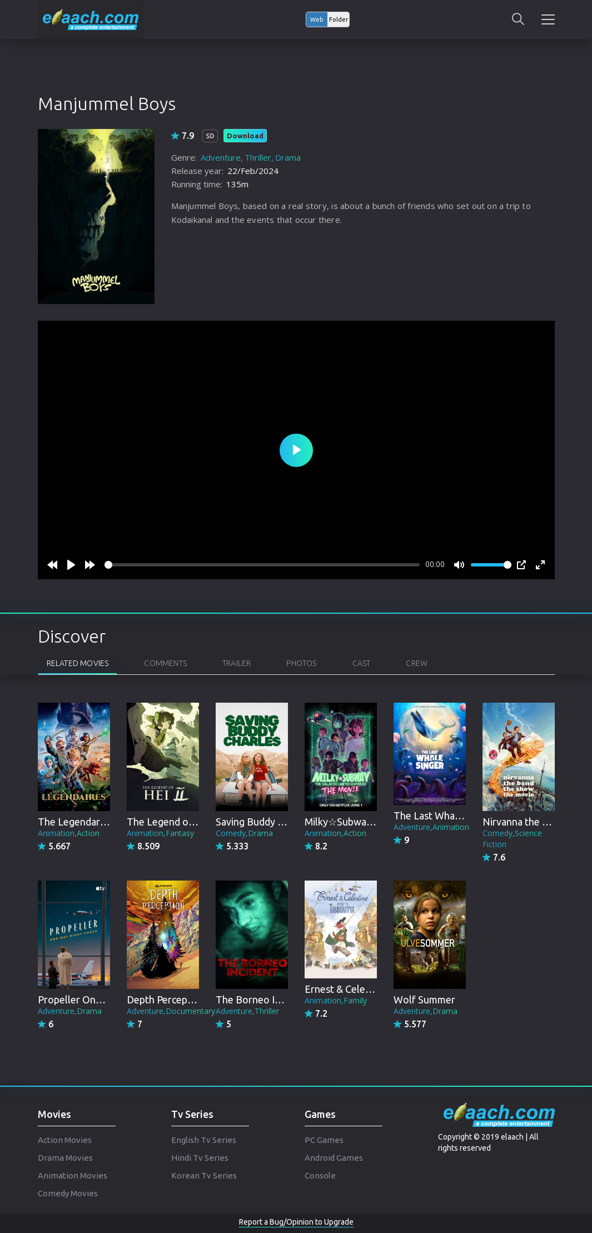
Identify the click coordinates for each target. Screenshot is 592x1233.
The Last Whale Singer (444, 815)
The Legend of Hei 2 (172, 821)
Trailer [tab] (236, 663)
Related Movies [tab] (78, 663)
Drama (288, 157)
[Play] (71, 565)
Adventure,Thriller (247, 1011)
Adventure (221, 157)
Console (320, 1175)
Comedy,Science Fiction (512, 838)
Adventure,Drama (70, 1011)
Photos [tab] (301, 663)
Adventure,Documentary (171, 1011)
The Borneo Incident (261, 999)
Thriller (258, 157)
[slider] (262, 564)
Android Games (334, 1157)
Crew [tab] (416, 663)
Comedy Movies (68, 1193)
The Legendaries (75, 821)
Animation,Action (69, 833)
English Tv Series (203, 1140)
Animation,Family (336, 1000)
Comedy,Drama (244, 833)
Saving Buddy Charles (263, 821)
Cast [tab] (361, 663)
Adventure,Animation (431, 827)
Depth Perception (166, 999)
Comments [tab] (165, 663)
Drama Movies (65, 1157)
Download (245, 136)
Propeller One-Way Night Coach (109, 999)
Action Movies (65, 1140)
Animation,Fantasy (160, 833)
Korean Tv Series (204, 1175)
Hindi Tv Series (199, 1157)
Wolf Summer (424, 999)
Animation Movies (72, 1175)
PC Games (324, 1140)
